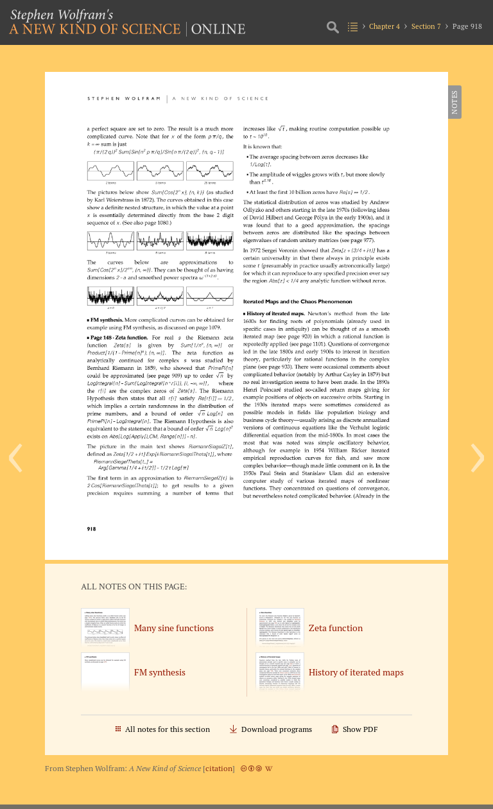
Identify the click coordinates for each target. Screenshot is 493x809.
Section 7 (426, 26)
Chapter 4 (384, 26)
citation (218, 768)
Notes (454, 102)
